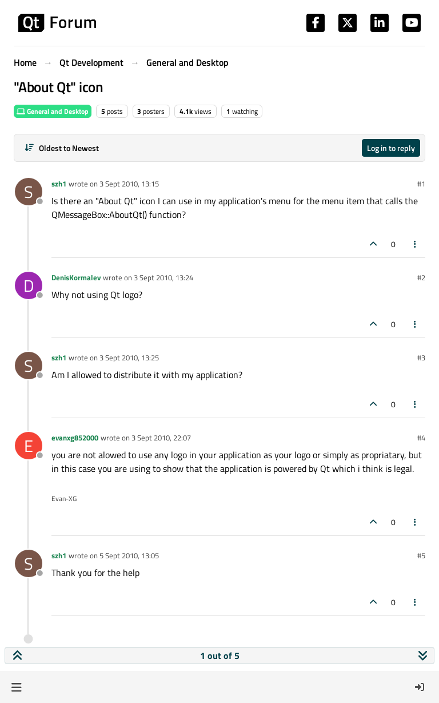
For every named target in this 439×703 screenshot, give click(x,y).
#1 (421, 183)
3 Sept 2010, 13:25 (129, 357)
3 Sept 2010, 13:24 (163, 277)
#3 (421, 357)
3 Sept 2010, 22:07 (161, 437)
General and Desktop (53, 111)
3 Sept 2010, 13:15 (129, 183)
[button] (16, 687)
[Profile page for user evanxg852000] (28, 445)
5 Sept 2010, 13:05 (129, 555)
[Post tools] (415, 244)
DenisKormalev (76, 277)
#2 (421, 277)
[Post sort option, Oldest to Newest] (61, 148)
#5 (421, 555)
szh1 (58, 183)
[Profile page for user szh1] (28, 191)
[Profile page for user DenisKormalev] (28, 285)
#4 (421, 437)
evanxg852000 (74, 437)
